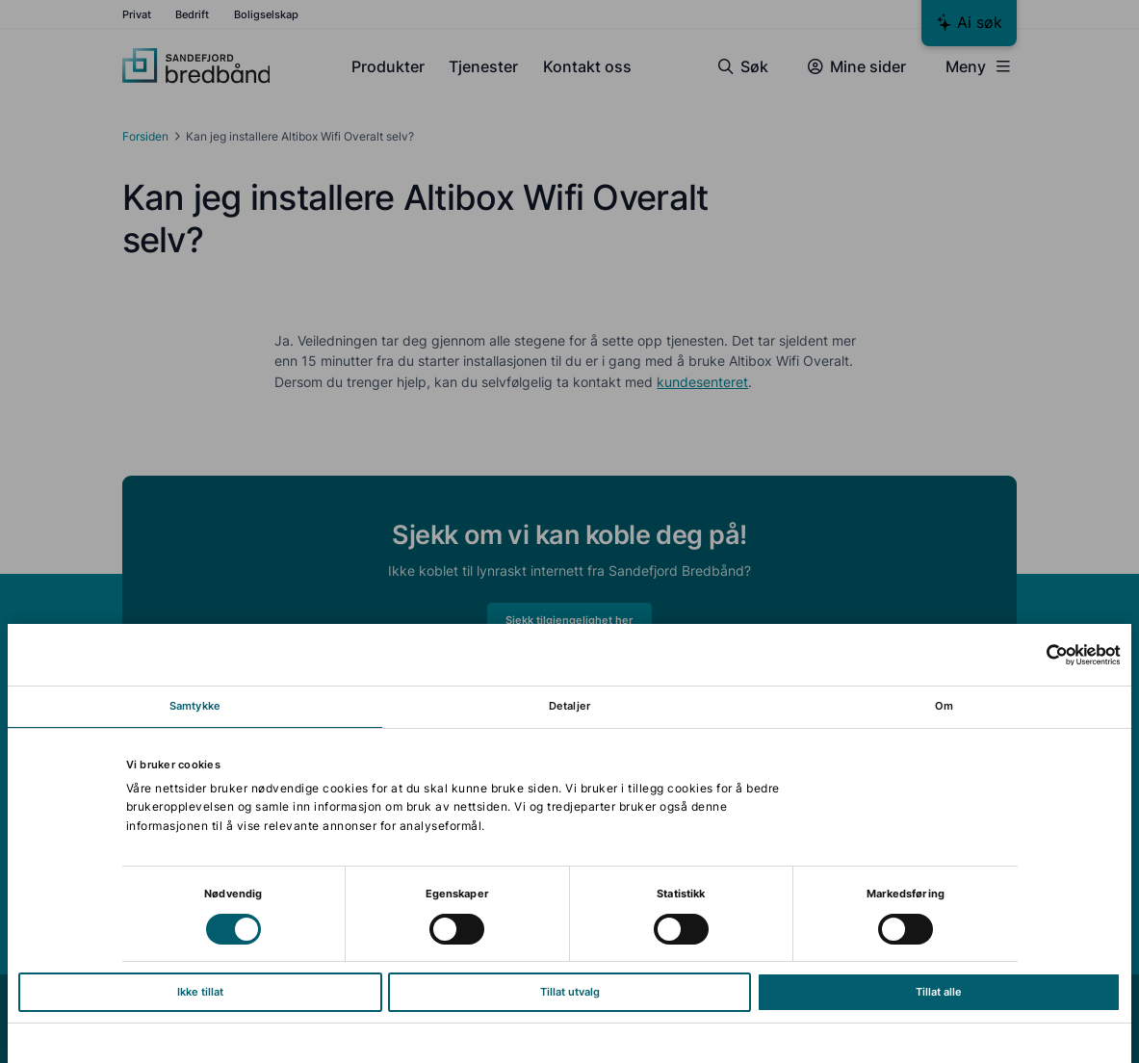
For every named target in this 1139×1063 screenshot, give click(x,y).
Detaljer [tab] (569, 706)
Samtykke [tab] (194, 706)
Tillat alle (939, 991)
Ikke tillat (200, 991)
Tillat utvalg (570, 991)
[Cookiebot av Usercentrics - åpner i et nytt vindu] (1036, 655)
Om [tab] (944, 706)
